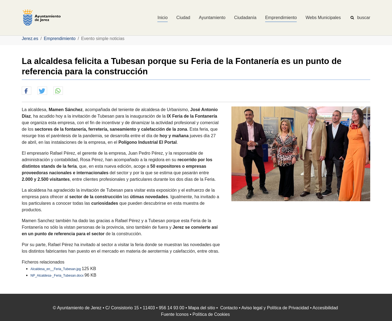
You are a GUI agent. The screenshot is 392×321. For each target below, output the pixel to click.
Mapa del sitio (201, 307)
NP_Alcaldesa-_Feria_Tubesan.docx (57, 275)
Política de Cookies (211, 314)
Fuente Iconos (174, 314)
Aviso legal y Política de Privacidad (275, 307)
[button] (26, 91)
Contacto (229, 307)
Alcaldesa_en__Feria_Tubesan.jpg (56, 269)
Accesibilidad (325, 307)
